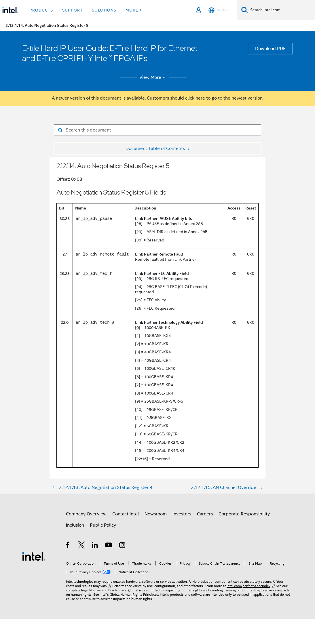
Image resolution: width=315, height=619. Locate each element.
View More (153, 77)
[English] (218, 10)
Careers (205, 514)
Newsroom (156, 514)
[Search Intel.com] (281, 10)
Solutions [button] (104, 10)
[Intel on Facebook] (68, 546)
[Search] (244, 10)
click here (195, 98)
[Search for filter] (157, 130)
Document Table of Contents (155, 148)
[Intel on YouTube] (109, 546)
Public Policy (103, 525)
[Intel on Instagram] (122, 546)
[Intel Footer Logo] (33, 556)
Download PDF (270, 49)
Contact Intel (125, 514)
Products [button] (41, 10)
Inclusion (75, 525)
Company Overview (86, 514)
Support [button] (72, 10)
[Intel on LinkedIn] (95, 546)
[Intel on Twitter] (81, 546)
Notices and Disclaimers (107, 590)
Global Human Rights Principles (134, 594)
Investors (181, 514)
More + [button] (134, 10)
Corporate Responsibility (244, 514)
